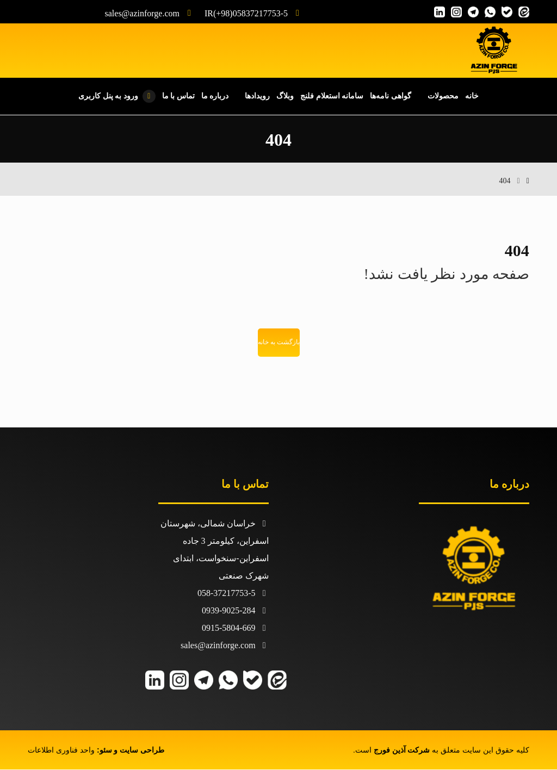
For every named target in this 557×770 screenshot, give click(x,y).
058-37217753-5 (233, 593)
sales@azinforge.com (225, 645)
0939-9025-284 (235, 611)
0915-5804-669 (235, 628)
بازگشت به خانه (279, 343)
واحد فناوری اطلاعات (61, 750)
